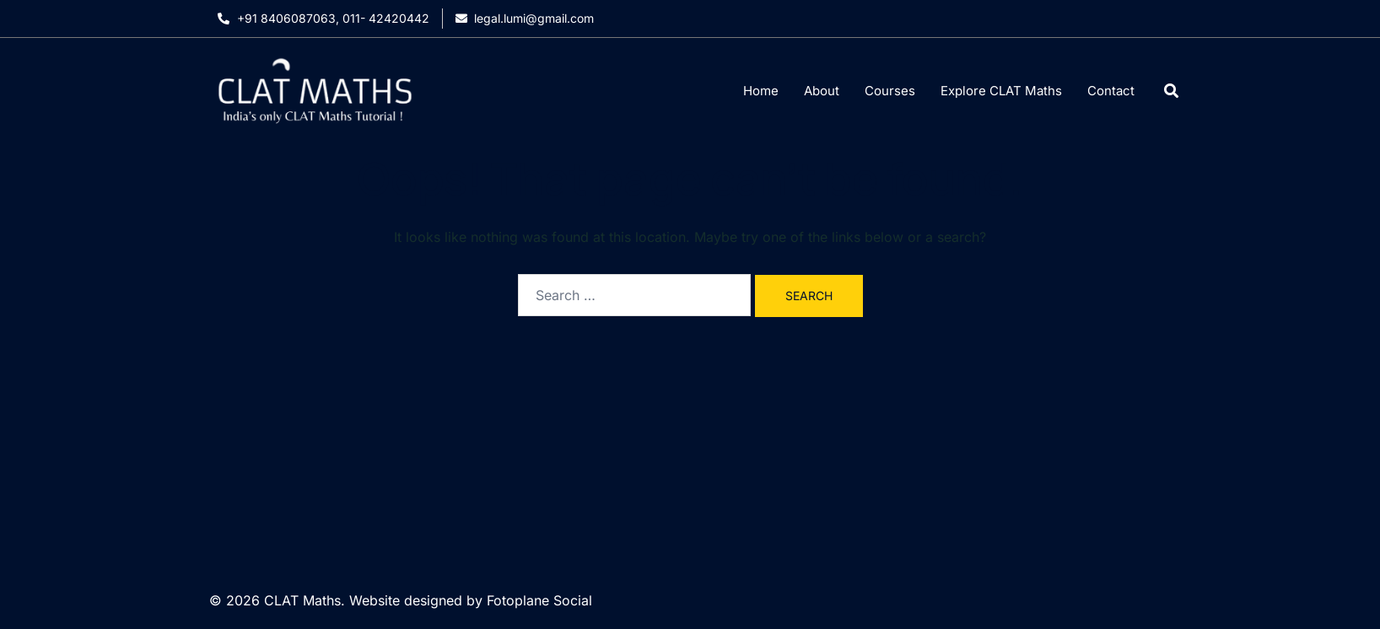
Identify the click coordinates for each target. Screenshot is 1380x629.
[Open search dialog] (1171, 90)
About (821, 91)
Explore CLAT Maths (1001, 91)
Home (761, 91)
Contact (1111, 91)
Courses (890, 91)
